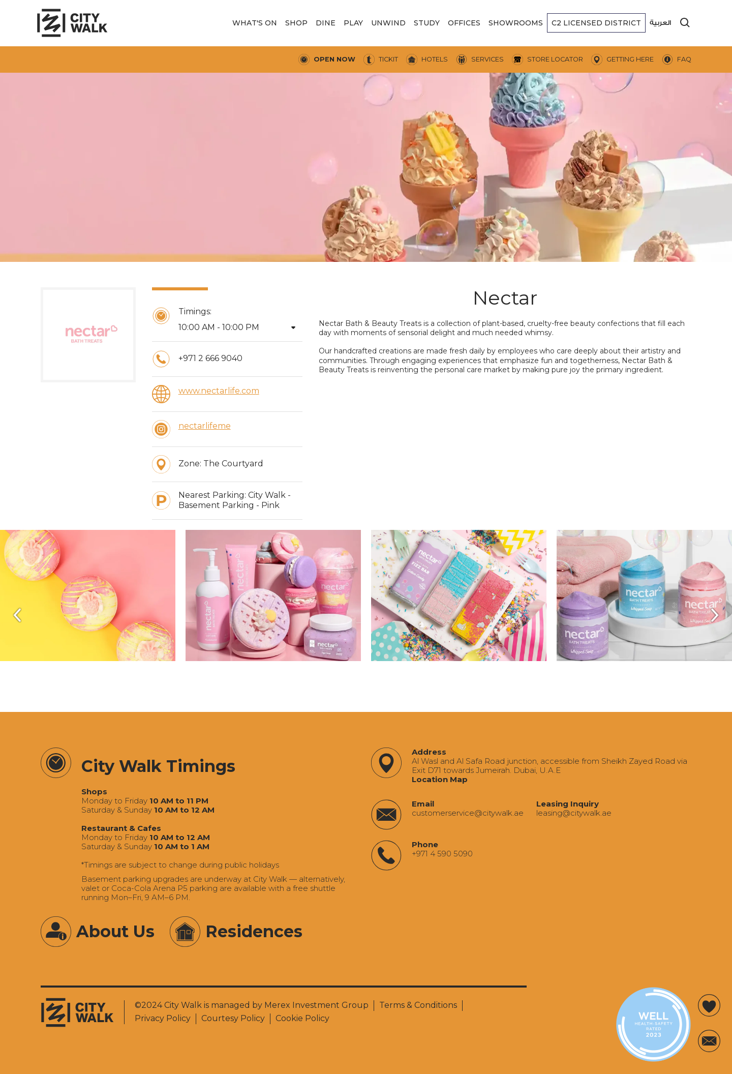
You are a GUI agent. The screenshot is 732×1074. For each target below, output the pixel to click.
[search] (685, 23)
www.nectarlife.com (218, 391)
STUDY (427, 22)
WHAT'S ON (254, 22)
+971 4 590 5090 (442, 853)
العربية (660, 22)
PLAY (353, 22)
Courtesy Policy (233, 1018)
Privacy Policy (163, 1018)
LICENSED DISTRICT (596, 22)
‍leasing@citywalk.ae (574, 813)
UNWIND (388, 22)
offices (464, 22)
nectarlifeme (204, 426)
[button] (254, 23)
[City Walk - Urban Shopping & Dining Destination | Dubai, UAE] (72, 23)
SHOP (296, 22)
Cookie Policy (302, 1018)
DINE (326, 22)
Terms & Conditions (418, 1005)
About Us (115, 931)
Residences (253, 931)
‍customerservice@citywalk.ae (468, 813)
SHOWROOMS (516, 22)
